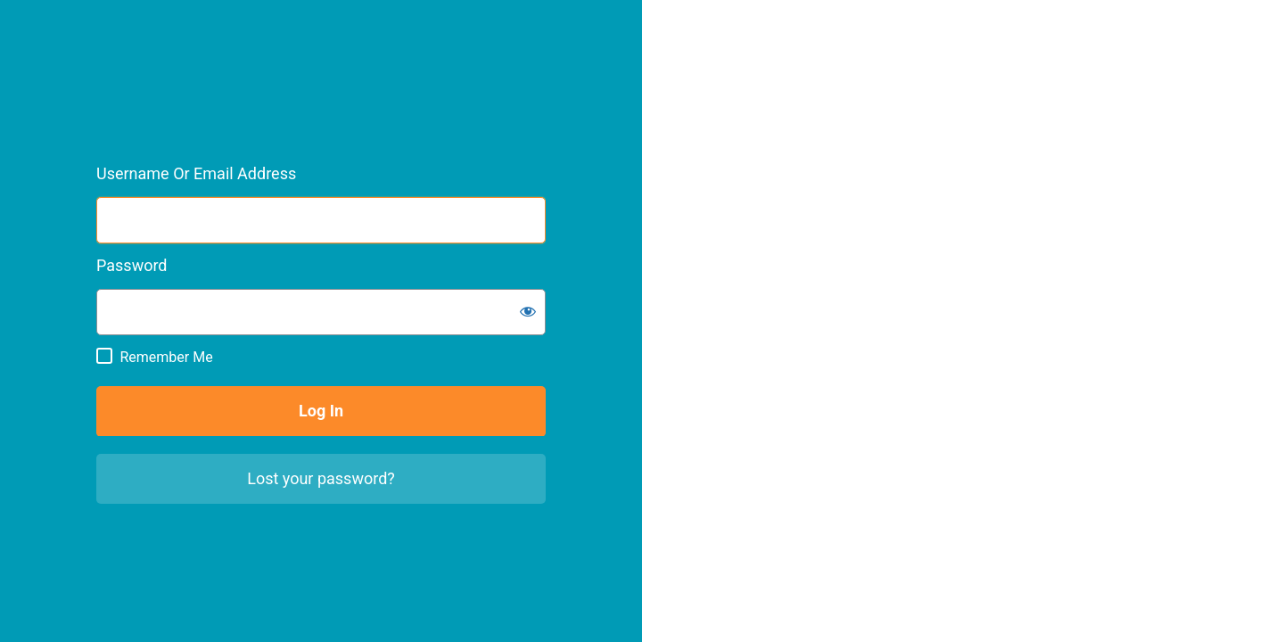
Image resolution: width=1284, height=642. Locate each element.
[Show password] (528, 311)
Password (132, 265)
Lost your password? (321, 478)
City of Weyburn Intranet (191, 76)
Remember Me (165, 357)
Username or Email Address (196, 173)
